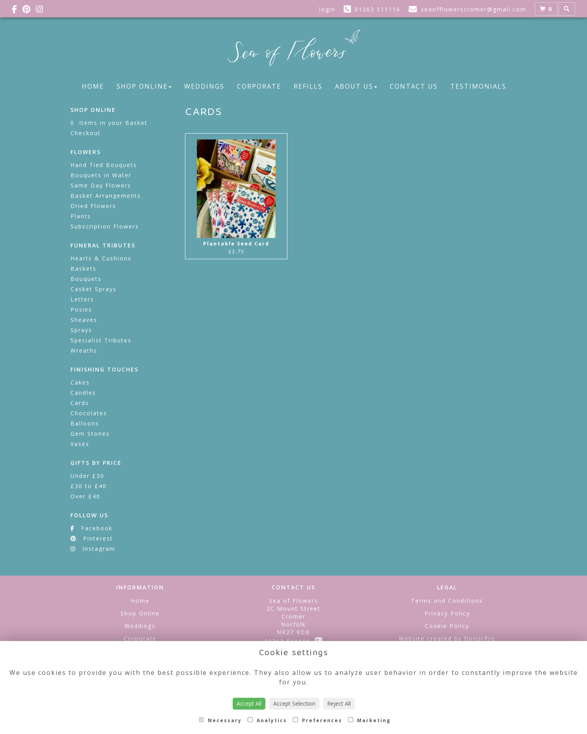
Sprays (81, 330)
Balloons (84, 423)
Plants (80, 216)
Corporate (259, 86)
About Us (356, 86)
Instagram (92, 548)
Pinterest (91, 538)
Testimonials (478, 86)
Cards (79, 403)
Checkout (85, 133)
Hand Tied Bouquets (103, 165)
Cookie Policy (447, 626)
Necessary (220, 720)
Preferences (317, 720)
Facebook (91, 528)
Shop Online (144, 86)
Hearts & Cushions (100, 258)
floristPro (480, 638)
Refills (308, 86)
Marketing (369, 720)
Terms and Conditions (447, 600)
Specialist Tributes (100, 340)
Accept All (249, 703)
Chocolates (88, 413)
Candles (83, 392)
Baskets (83, 268)
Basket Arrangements (105, 195)
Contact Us (414, 86)
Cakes (80, 382)
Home (93, 86)
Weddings (204, 86)
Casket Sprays (93, 289)
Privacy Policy (447, 613)
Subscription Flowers (104, 226)
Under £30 (87, 475)
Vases (79, 444)
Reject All (339, 703)
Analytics (267, 720)
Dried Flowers (93, 206)
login (327, 9)
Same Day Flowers (100, 185)
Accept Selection (294, 703)
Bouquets (86, 278)
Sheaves (83, 319)
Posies (81, 309)
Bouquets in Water (100, 175)
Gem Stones (90, 433)
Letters (82, 299)
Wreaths (83, 350)
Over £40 (85, 496)
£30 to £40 (88, 486)
